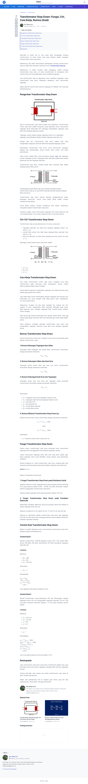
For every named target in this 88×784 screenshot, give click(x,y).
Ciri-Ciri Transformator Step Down (30, 35)
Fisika (38, 2)
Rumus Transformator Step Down (30, 41)
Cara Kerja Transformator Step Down (31, 38)
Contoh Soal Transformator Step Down (31, 46)
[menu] (4, 2)
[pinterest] (16, 32)
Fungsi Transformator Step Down (30, 43)
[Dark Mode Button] (84, 2)
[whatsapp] (16, 26)
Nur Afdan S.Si (13, 756)
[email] (16, 35)
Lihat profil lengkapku (10, 769)
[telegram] (16, 29)
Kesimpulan (24, 49)
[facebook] (16, 19)
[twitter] (16, 22)
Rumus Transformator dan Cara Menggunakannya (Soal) (54, 718)
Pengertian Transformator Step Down (31, 33)
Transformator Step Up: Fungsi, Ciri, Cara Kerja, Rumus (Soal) (30, 718)
